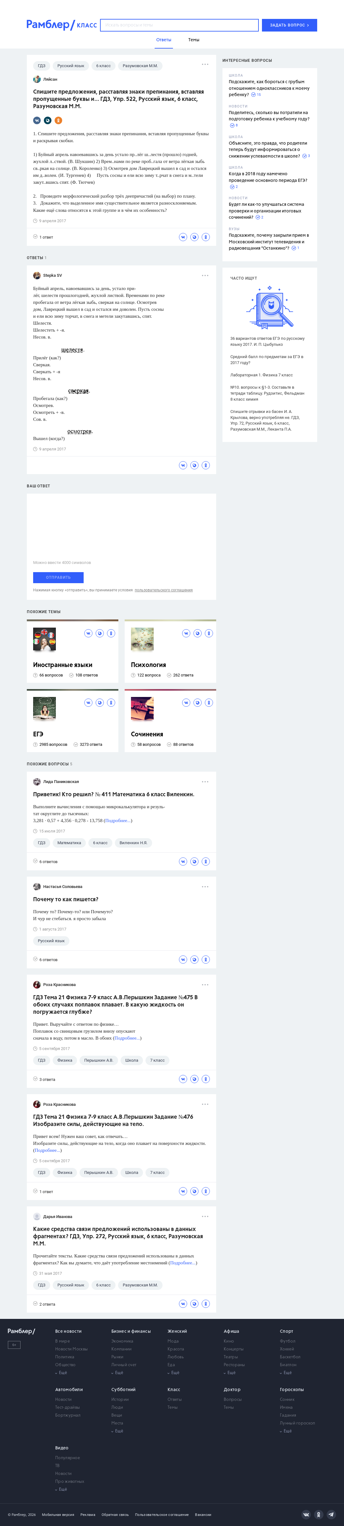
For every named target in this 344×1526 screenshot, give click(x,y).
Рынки (117, 1357)
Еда (171, 1365)
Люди (117, 1408)
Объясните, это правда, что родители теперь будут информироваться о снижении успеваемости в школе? (268, 150)
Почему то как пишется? (65, 899)
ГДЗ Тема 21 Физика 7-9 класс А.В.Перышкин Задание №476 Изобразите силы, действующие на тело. (113, 1120)
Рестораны (234, 1365)
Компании (121, 1349)
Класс (174, 1390)
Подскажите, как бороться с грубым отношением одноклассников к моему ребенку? (269, 88)
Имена (286, 1408)
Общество (65, 1365)
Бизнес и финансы (131, 1331)
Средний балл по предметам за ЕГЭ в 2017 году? (266, 359)
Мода (173, 1341)
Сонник (287, 1400)
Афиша (232, 1331)
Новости (63, 1400)
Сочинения (147, 734)
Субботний (123, 1390)
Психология (148, 665)
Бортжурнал (67, 1415)
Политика (64, 1357)
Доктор (232, 1390)
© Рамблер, (17, 1515)
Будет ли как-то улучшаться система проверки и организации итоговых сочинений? (266, 211)
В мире (62, 1341)
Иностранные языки (62, 665)
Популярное (67, 1458)
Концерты (234, 1349)
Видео (62, 1448)
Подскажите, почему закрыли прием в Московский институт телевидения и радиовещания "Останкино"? (269, 242)
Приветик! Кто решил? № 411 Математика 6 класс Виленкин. (113, 795)
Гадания (288, 1415)
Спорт (287, 1331)
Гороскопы (292, 1390)
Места (117, 1423)
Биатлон (288, 1365)
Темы (173, 1408)
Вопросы (233, 1400)
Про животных (70, 1482)
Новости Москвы (71, 1349)
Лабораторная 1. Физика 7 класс (261, 375)
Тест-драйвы (67, 1408)
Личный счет (123, 1365)
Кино (229, 1341)
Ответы (175, 1400)
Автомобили (69, 1390)
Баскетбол (290, 1357)
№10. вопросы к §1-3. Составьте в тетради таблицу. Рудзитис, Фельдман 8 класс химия (267, 393)
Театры (231, 1357)
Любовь (176, 1357)
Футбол (287, 1341)
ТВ (57, 1466)
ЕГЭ (38, 734)
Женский (177, 1331)
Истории (120, 1400)
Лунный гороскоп (297, 1423)
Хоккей (287, 1349)
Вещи (116, 1415)
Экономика (122, 1341)
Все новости (68, 1331)
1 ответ (43, 237)
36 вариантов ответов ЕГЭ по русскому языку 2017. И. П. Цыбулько (267, 341)
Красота (176, 1349)
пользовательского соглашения (164, 590)
